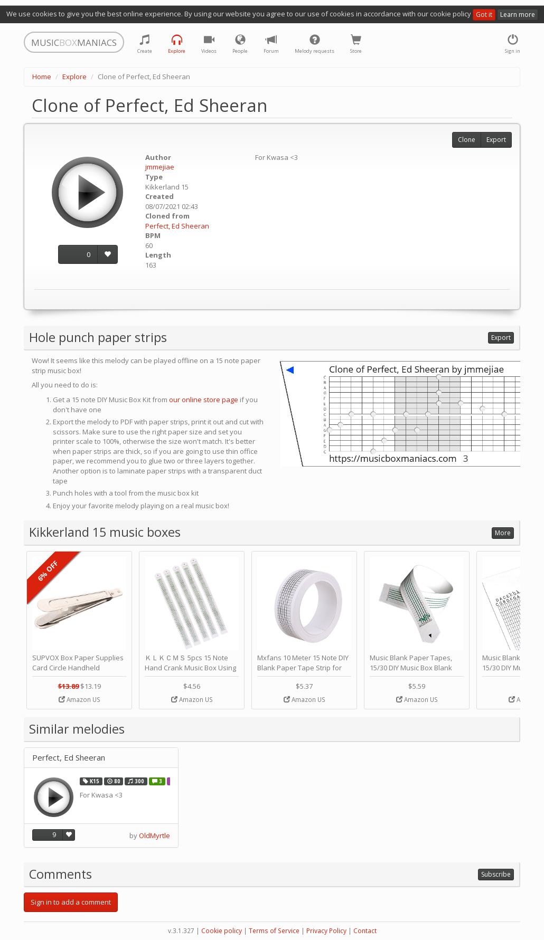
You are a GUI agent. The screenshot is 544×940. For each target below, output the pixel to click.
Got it (484, 14)
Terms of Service (274, 930)
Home (41, 76)
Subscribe (496, 874)
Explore (74, 76)
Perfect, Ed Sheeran (177, 226)
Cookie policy (221, 930)
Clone (466, 139)
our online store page (203, 399)
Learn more (517, 14)
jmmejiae (159, 167)
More (503, 532)
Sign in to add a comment (71, 902)
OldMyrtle (154, 835)
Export (496, 139)
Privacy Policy (326, 930)
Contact (365, 930)
